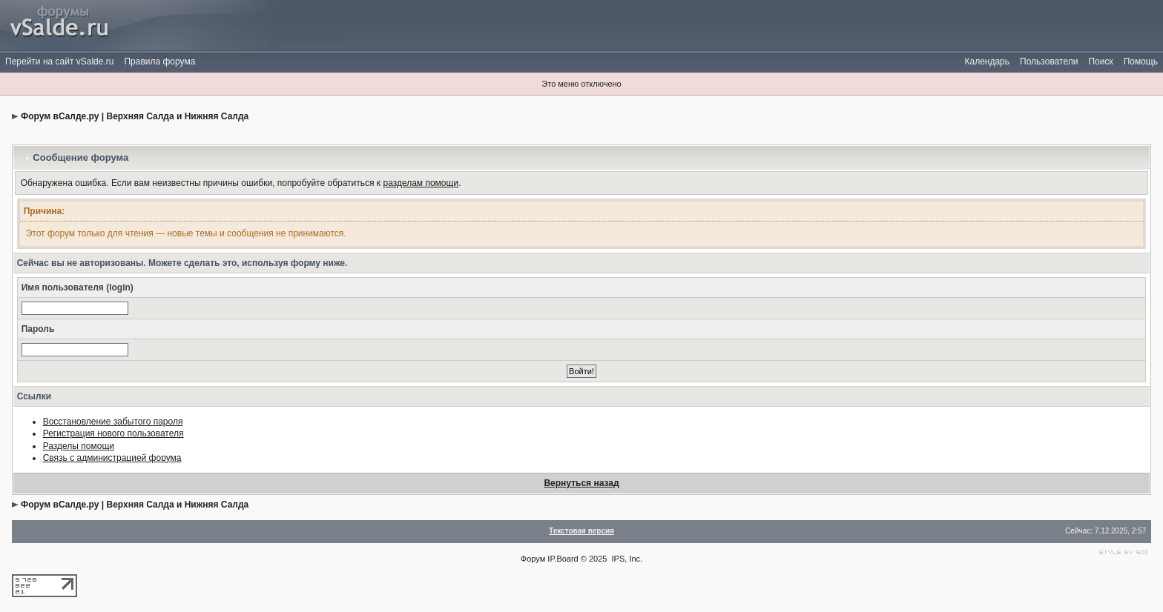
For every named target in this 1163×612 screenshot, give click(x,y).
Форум (533, 558)
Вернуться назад (581, 483)
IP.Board (562, 558)
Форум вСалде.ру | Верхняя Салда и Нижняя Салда (134, 116)
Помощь (1141, 61)
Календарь (986, 61)
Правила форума (159, 61)
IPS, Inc (626, 558)
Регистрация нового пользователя (113, 433)
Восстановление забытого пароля (113, 421)
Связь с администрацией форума (112, 458)
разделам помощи (420, 183)
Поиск (1100, 61)
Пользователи (1049, 61)
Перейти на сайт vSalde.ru (59, 61)
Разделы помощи (78, 446)
